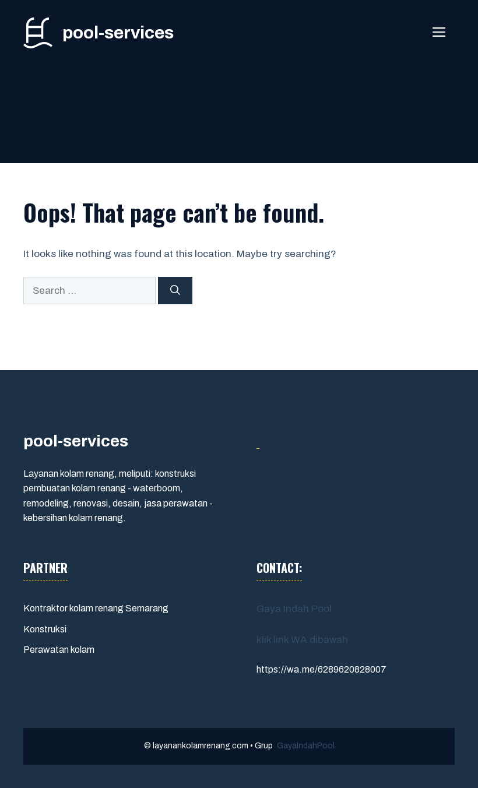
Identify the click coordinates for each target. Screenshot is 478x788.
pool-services (118, 32)
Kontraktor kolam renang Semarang (95, 608)
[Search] (175, 291)
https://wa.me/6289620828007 (321, 669)
